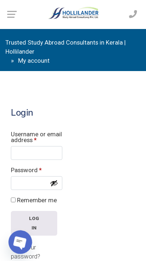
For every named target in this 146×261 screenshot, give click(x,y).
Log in (34, 223)
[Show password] (54, 183)
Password (26, 170)
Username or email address (36, 137)
